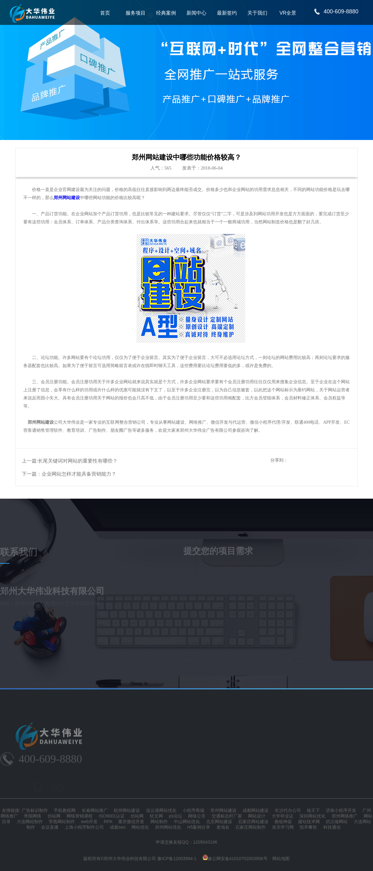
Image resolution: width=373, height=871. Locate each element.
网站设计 (256, 815)
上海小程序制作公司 (84, 827)
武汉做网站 (337, 821)
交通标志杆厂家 (227, 815)
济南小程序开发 (341, 810)
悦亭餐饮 (308, 827)
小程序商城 (193, 810)
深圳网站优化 (312, 815)
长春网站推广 (95, 810)
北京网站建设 (219, 821)
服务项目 (135, 13)
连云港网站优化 (161, 810)
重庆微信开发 (131, 821)
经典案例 (166, 13)
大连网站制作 (30, 821)
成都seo (118, 827)
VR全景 (287, 13)
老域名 (222, 827)
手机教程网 (65, 810)
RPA (108, 821)
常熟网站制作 (62, 821)
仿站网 (54, 815)
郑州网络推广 (345, 815)
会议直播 (49, 827)
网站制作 (159, 821)
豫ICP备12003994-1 (176, 858)
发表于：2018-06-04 (202, 167)
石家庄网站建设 (253, 821)
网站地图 (281, 858)
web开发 (89, 821)
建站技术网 (309, 821)
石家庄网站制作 (250, 827)
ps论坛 (175, 815)
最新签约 (227, 13)
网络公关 (196, 815)
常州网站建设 (223, 810)
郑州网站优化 (168, 827)
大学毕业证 (282, 815)
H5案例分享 (198, 827)
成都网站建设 (255, 810)
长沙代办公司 (288, 810)
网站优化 (140, 827)
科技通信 (332, 827)
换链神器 (283, 821)
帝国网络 (32, 815)
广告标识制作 (35, 810)
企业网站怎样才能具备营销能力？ (79, 474)
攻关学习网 (283, 827)
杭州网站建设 (127, 810)
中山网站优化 (187, 821)
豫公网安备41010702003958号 (235, 858)
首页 (105, 13)
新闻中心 (196, 13)
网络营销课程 (80, 815)
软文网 (156, 815)
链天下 (313, 810)
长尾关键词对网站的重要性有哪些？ (77, 460)
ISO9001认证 (112, 815)
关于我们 (257, 13)
